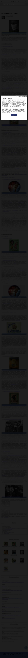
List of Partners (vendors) (6, 112)
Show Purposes (13, 117)
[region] (14, 107)
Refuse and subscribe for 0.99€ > (21, 96)
